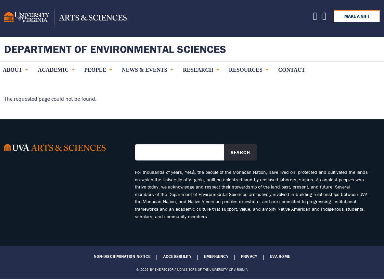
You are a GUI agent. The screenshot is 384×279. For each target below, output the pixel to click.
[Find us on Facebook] (324, 17)
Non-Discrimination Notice (122, 256)
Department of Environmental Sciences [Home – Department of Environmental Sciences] (115, 49)
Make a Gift (356, 16)
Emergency (216, 256)
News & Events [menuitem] (147, 72)
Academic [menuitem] (56, 72)
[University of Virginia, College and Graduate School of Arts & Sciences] (65, 18)
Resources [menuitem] (248, 72)
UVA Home (280, 256)
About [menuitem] (15, 72)
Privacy (249, 256)
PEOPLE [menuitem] (98, 72)
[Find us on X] (315, 17)
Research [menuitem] (201, 72)
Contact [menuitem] (291, 70)
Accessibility (177, 256)
